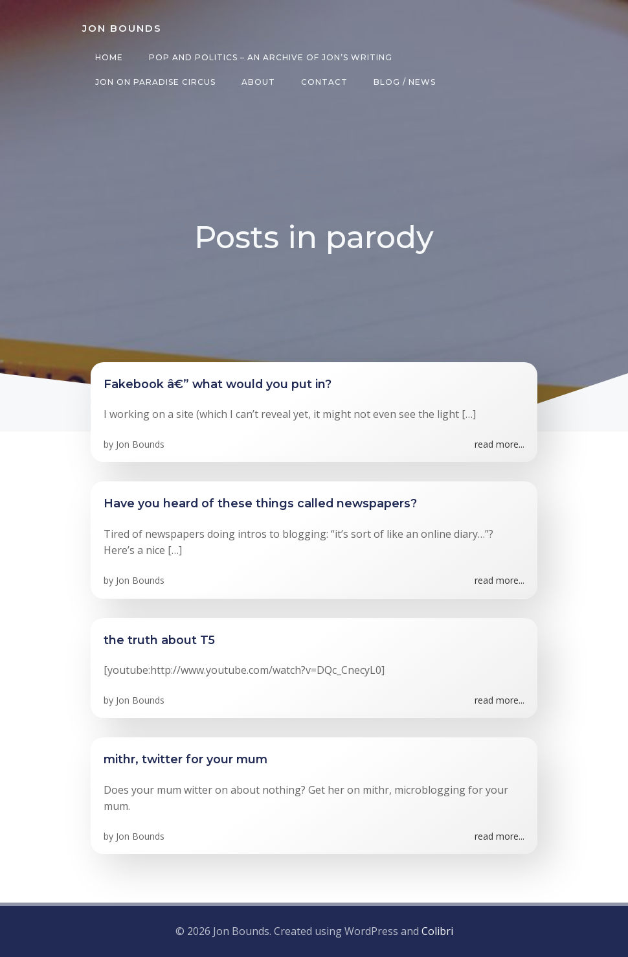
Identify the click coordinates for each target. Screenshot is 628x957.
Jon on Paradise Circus (154, 82)
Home (108, 57)
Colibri (437, 932)
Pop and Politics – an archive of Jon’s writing (269, 57)
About (257, 82)
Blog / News (403, 82)
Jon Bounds (140, 445)
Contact (323, 82)
